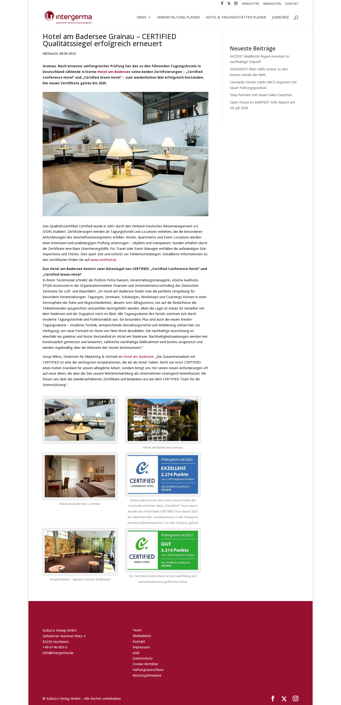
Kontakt (291, 4)
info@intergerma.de (58, 653)
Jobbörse (280, 17)
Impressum (141, 647)
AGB (136, 653)
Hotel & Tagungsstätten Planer (236, 17)
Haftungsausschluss (148, 669)
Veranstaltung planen (178, 17)
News (141, 17)
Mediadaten (272, 4)
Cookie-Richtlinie (145, 664)
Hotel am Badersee (114, 71)
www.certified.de (103, 259)
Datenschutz (143, 658)
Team (137, 630)
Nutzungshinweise (147, 675)
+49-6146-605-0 (55, 647)
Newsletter (250, 4)
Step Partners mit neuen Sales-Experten (261, 95)
